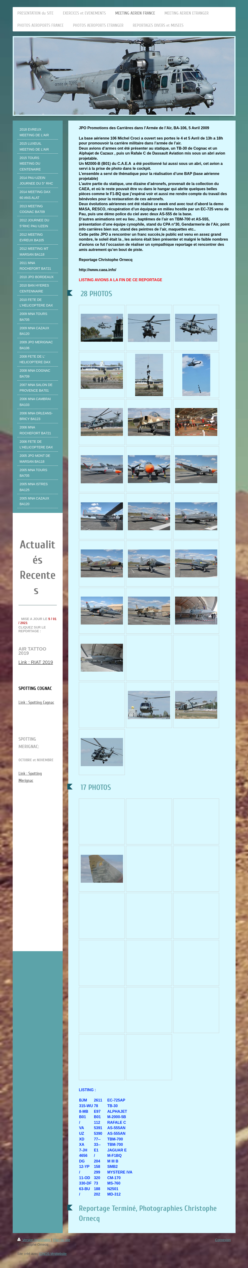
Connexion (223, 1240)
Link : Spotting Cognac (36, 702)
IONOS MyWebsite (53, 1254)
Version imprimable (34, 1240)
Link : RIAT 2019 (36, 662)
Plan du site (61, 1240)
